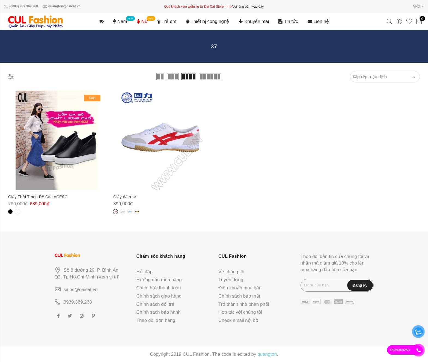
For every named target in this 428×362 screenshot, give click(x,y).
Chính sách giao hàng (159, 296)
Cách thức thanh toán (158, 287)
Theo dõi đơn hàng (155, 320)
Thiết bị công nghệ (207, 21)
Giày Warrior (124, 197)
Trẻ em (166, 21)
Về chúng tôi (231, 271)
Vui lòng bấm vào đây (248, 6)
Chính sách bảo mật (239, 296)
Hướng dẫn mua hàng (159, 279)
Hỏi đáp (144, 271)
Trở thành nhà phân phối (243, 304)
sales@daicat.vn (81, 289)
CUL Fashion (196, 354)
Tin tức (288, 21)
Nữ (142, 21)
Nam (120, 21)
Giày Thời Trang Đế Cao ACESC (37, 197)
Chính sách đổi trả (155, 304)
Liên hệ (318, 21)
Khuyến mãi (254, 21)
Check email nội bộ (238, 320)
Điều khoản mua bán (239, 287)
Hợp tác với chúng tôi (240, 312)
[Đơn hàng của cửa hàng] (385, 76)
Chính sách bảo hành (158, 312)
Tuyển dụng (230, 279)
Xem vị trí (108, 277)
